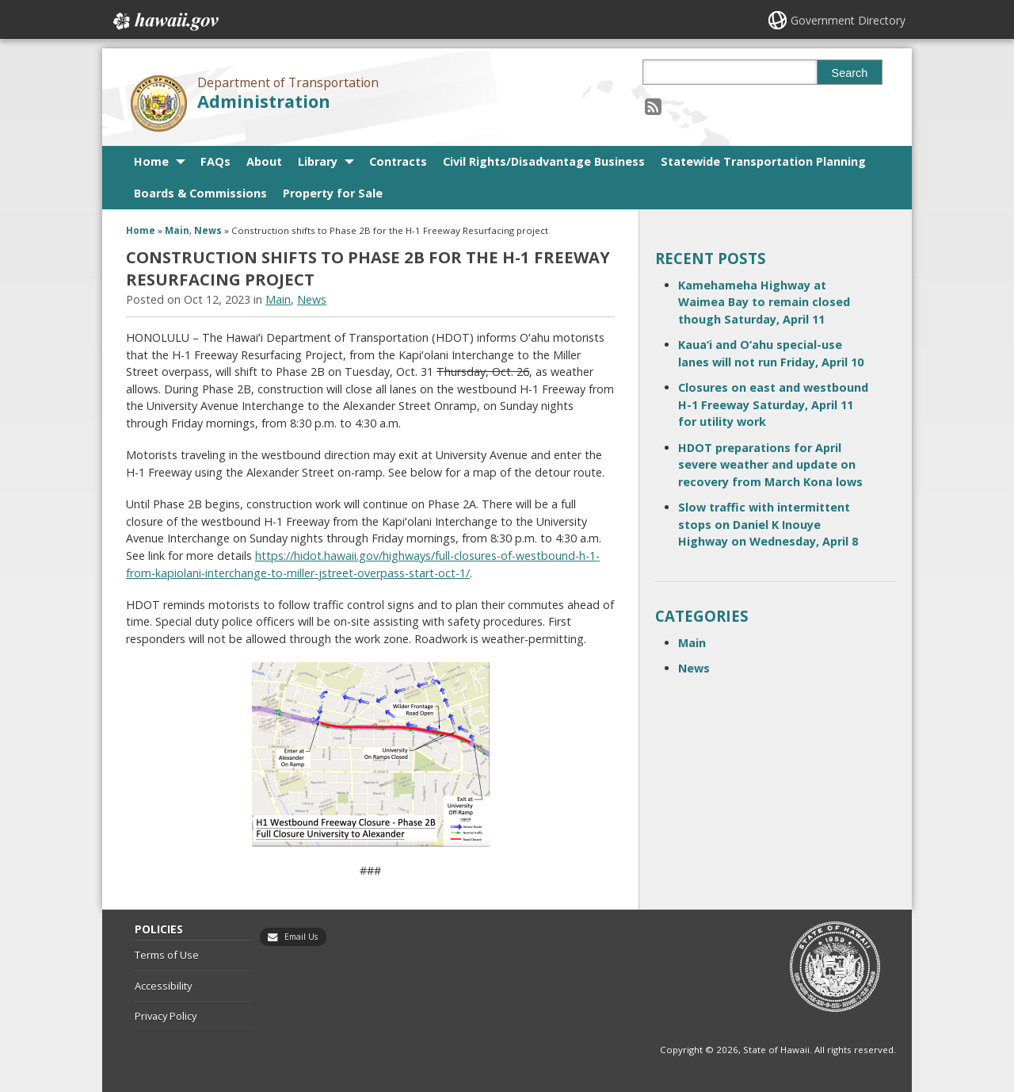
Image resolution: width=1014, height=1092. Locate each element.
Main (177, 230)
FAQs (215, 161)
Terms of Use (167, 955)
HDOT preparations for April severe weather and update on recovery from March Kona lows (770, 464)
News (208, 230)
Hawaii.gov (164, 21)
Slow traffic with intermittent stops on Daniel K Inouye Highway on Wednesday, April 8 (768, 524)
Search (850, 73)
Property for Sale (333, 193)
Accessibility (163, 986)
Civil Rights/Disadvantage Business (544, 161)
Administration (263, 101)
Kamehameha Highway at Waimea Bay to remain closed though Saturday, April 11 (764, 302)
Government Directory (848, 20)
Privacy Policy (165, 1016)
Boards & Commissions (200, 193)
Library (317, 161)
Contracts (398, 161)
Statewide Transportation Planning (763, 161)
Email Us (301, 936)
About (264, 161)
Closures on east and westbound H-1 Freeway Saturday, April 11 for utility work (773, 404)
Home (151, 161)
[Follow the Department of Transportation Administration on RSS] (653, 106)
